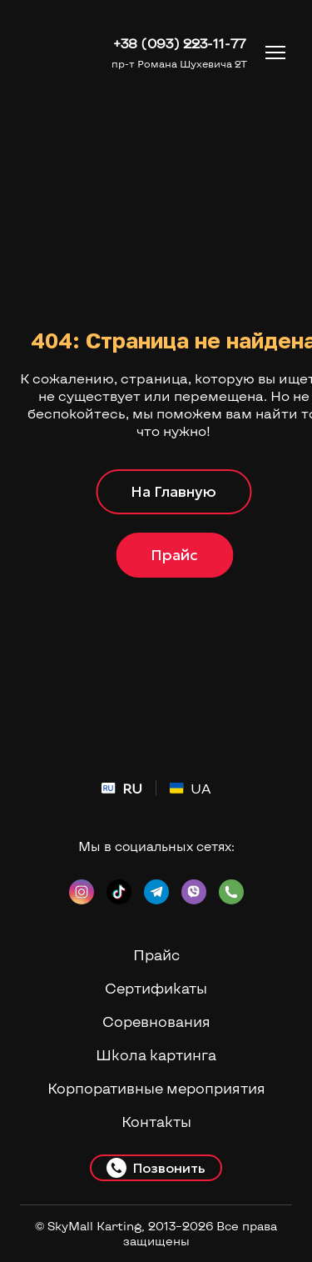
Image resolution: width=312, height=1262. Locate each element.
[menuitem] (122, 788)
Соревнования (156, 1021)
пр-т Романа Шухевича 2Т (179, 63)
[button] (173, 491)
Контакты (156, 1121)
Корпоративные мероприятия (156, 1087)
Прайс (156, 954)
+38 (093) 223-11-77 (179, 43)
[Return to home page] (59, 52)
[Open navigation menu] (275, 52)
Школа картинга (156, 1054)
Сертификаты (156, 987)
